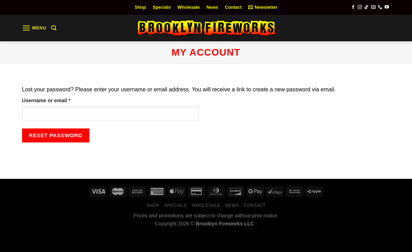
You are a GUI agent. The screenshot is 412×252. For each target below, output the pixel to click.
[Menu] (34, 27)
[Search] (53, 28)
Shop (140, 7)
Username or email (57, 100)
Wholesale (188, 7)
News (212, 7)
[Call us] (380, 7)
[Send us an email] (373, 7)
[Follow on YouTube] (387, 7)
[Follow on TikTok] (366, 7)
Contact (233, 7)
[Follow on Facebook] (353, 7)
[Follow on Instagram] (360, 7)
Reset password (55, 135)
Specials (162, 7)
